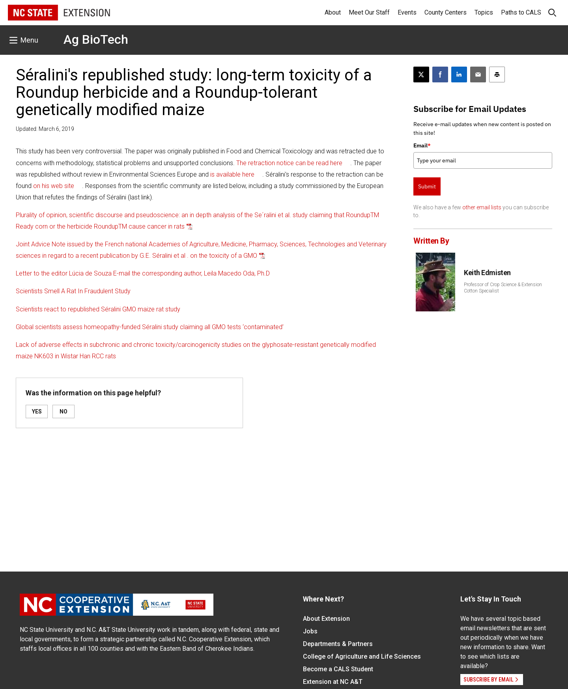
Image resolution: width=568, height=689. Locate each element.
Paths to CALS (521, 12)
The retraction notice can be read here (289, 163)
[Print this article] (497, 74)
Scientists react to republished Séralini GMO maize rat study (98, 309)
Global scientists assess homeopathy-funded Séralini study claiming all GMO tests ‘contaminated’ (150, 327)
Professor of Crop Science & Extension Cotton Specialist (503, 288)
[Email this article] (478, 74)
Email (422, 145)
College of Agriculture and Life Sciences (362, 656)
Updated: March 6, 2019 (45, 129)
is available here (232, 174)
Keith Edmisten (487, 272)
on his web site (53, 186)
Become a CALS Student (338, 669)
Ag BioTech (96, 39)
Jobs (310, 631)
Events (407, 12)
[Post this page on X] (421, 74)
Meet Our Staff (369, 12)
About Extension (326, 618)
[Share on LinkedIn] (459, 74)
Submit (427, 186)
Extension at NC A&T (332, 681)
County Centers (445, 12)
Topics (484, 12)
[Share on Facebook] (440, 74)
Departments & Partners (338, 644)
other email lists (481, 207)
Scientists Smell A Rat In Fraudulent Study (73, 291)
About (333, 12)
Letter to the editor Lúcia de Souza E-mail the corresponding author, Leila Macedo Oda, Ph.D (143, 273)
